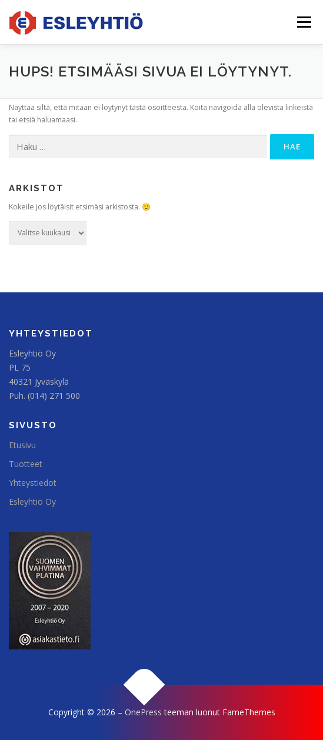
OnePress (143, 712)
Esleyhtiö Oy (32, 501)
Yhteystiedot (32, 482)
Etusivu (22, 445)
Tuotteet (25, 463)
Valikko (304, 22)
